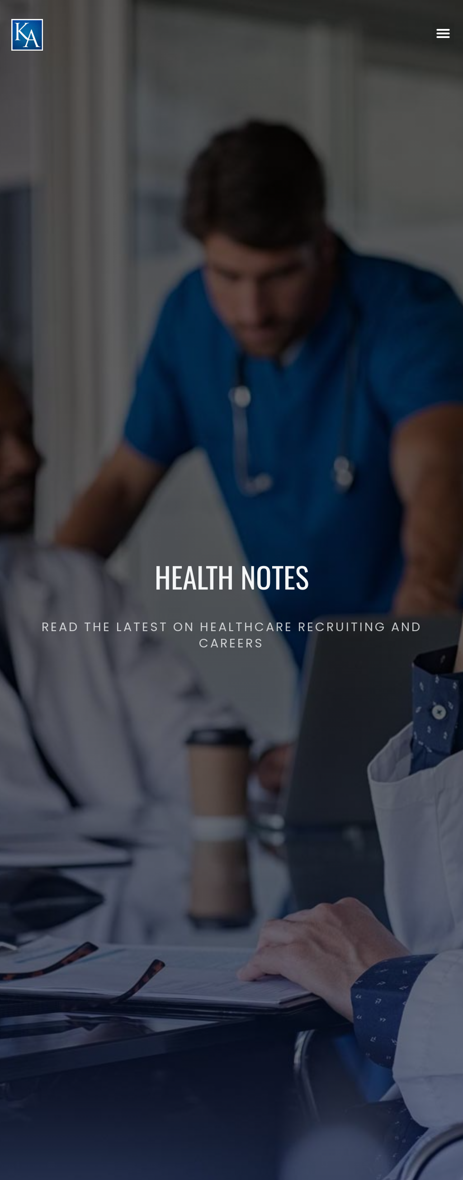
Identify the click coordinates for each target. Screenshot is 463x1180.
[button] (443, 28)
